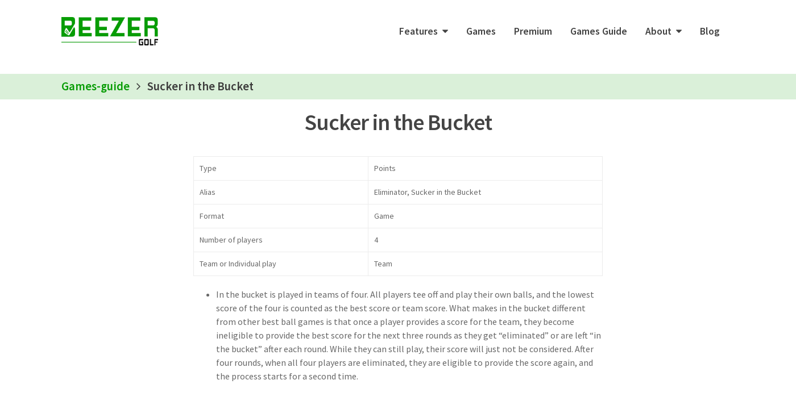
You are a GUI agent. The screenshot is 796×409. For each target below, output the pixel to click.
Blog (710, 31)
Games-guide (95, 86)
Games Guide (598, 31)
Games (481, 31)
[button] (423, 31)
